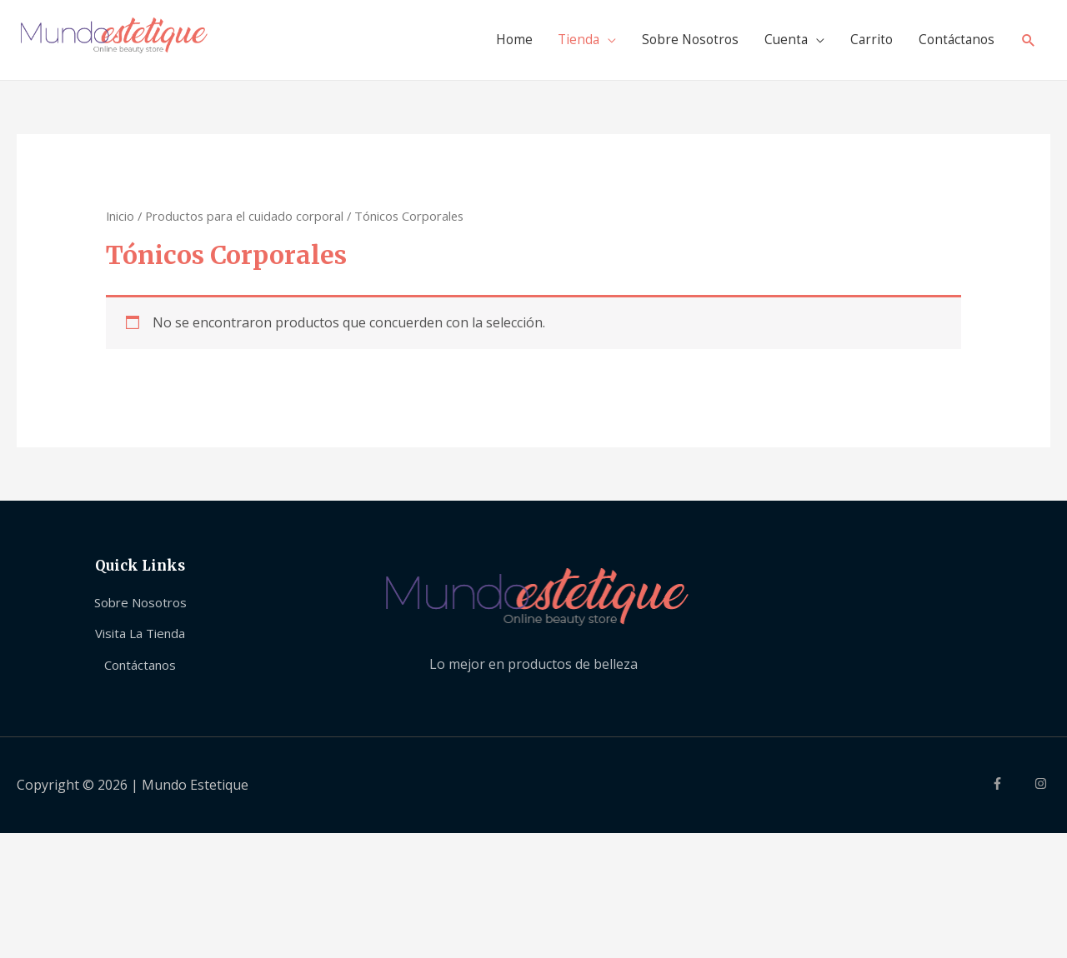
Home (494, 40)
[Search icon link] (1028, 40)
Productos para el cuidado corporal (244, 215)
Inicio (120, 215)
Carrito (865, 40)
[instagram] (1042, 783)
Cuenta (776, 40)
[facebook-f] (1011, 783)
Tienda (562, 40)
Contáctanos (953, 40)
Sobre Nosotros (677, 40)
